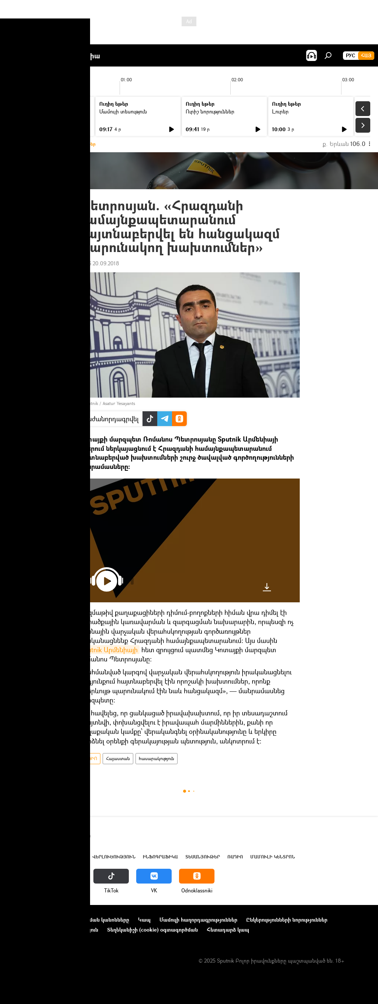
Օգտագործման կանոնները (95, 919)
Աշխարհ (75, 857)
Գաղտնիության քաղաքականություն (53, 929)
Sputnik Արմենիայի (109, 649)
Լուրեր (21, 111)
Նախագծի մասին (30, 919)
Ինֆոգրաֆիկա (160, 857)
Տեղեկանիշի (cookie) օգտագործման (152, 929)
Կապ (144, 919)
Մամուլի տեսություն (123, 111)
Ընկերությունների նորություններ (286, 919)
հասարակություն (156, 758)
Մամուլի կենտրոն (272, 857)
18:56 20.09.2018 (98, 263)
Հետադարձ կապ (228, 929)
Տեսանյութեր (202, 857)
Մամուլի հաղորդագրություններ (198, 919)
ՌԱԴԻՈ (89, 758)
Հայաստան (118, 758)
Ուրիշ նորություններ (210, 111)
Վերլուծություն (113, 857)
